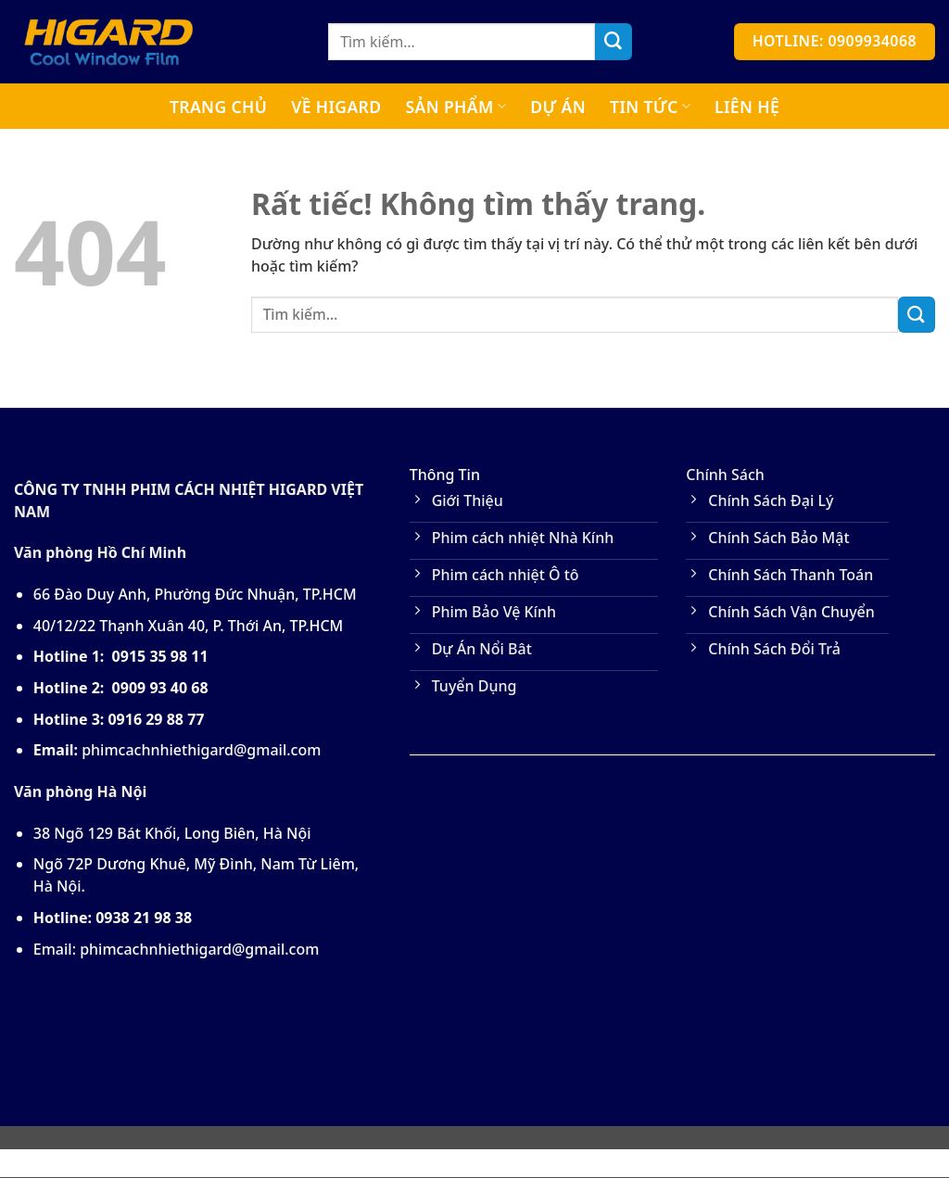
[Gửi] (613, 41)
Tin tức (650, 106)
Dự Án (558, 106)
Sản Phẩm (455, 106)
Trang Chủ (218, 106)
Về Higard (336, 106)
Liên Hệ (747, 106)
